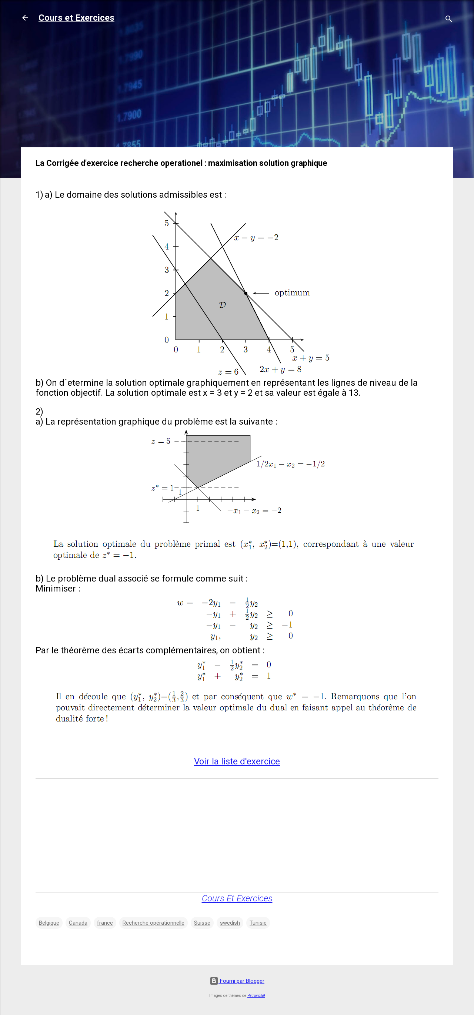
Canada (78, 922)
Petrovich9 (256, 995)
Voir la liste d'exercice (237, 761)
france (105, 922)
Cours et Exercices (76, 18)
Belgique (49, 922)
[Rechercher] (448, 20)
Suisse (202, 922)
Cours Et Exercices (237, 898)
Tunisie (258, 922)
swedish (230, 922)
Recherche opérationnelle (153, 922)
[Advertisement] (237, 89)
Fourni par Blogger (237, 981)
